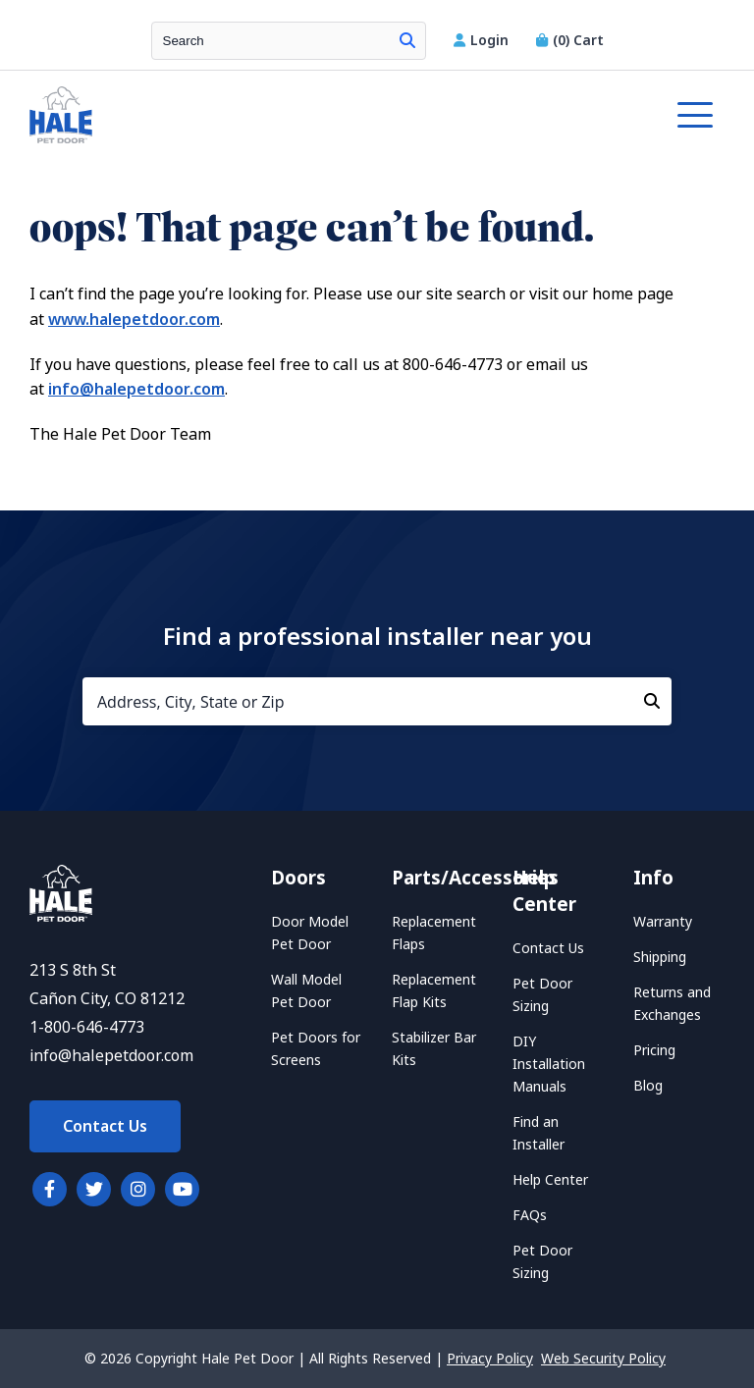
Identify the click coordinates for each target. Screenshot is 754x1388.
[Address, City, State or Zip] (377, 701)
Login (483, 40)
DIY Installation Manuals (548, 1064)
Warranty (662, 922)
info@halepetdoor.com (136, 389)
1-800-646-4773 (86, 1027)
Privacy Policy (490, 1358)
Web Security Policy (603, 1358)
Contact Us (105, 1126)
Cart (570, 40)
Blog (648, 1085)
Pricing (654, 1050)
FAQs (529, 1215)
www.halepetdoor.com (134, 319)
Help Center (550, 1180)
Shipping (659, 957)
